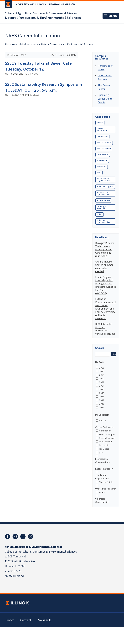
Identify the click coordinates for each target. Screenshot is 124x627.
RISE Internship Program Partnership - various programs (105, 328)
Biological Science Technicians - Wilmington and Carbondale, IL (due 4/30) (104, 249)
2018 (101, 396)
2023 (101, 378)
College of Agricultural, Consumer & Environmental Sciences (41, 13)
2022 (101, 382)
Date (61, 54)
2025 (101, 371)
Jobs (99, 172)
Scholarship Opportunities (103, 193)
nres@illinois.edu (15, 576)
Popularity (71, 54)
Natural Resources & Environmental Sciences (43, 17)
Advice (100, 122)
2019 (101, 393)
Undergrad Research (102, 207)
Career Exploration (102, 129)
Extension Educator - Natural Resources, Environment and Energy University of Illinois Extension (105, 308)
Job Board (101, 166)
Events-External (104, 148)
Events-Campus (104, 142)
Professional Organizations (103, 179)
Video (99, 214)
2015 (101, 407)
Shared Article (103, 200)
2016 (101, 403)
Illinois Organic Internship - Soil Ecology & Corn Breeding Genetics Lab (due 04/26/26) (105, 285)
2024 (101, 374)
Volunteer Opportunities (103, 221)
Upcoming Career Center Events (106, 98)
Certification (102, 136)
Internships (102, 160)
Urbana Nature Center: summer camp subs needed (104, 266)
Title (53, 54)
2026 (101, 367)
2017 (101, 400)
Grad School (102, 154)
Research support (105, 186)
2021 (101, 385)
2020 (101, 389)
